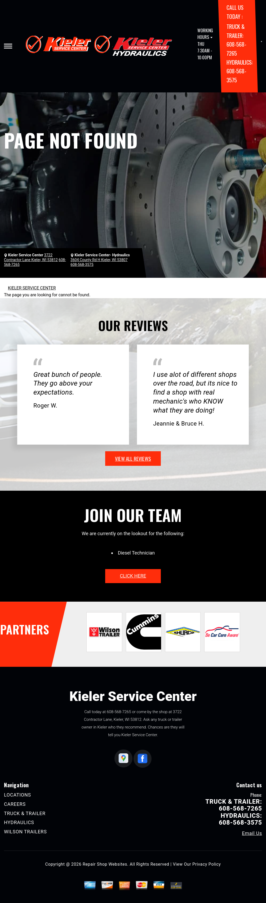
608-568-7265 (119, 711)
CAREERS (15, 804)
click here (133, 576)
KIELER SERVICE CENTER (32, 287)
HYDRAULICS (19, 822)
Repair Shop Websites (105, 864)
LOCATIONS (17, 795)
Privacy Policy (206, 864)
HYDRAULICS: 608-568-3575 (240, 71)
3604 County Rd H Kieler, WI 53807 (98, 260)
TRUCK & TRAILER (25, 813)
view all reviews (133, 458)
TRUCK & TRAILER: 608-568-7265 (233, 805)
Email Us (252, 833)
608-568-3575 (81, 264)
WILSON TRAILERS (25, 831)
